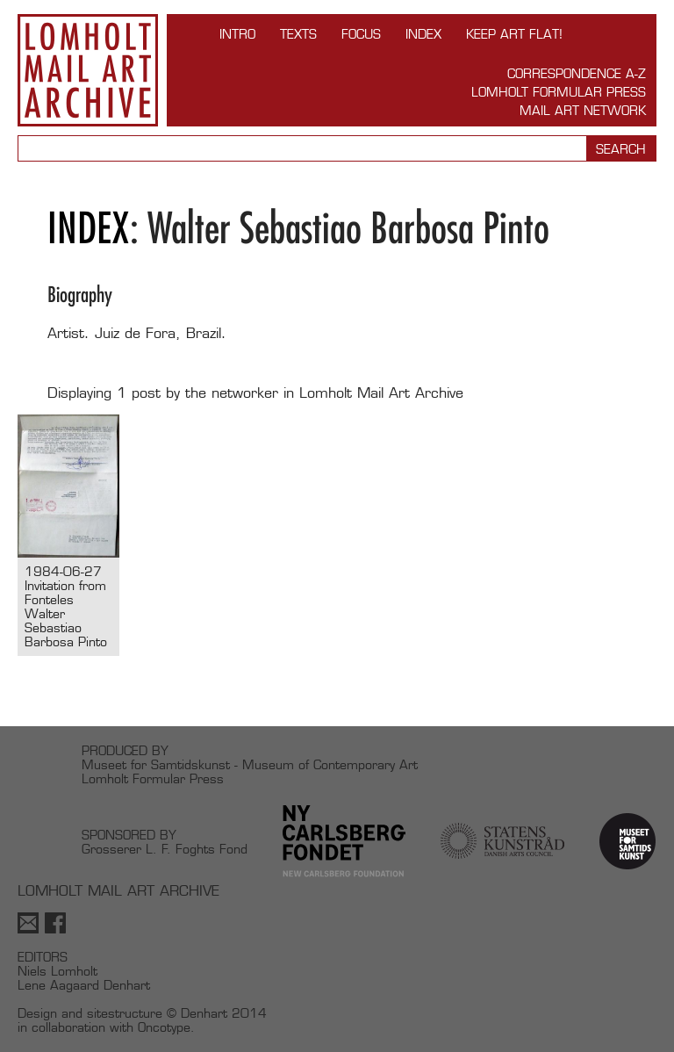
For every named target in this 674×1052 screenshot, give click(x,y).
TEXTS (298, 33)
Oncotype (164, 1027)
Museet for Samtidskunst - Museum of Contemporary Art (250, 764)
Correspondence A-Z (576, 73)
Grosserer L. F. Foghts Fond (164, 848)
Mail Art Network (583, 110)
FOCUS (361, 33)
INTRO (237, 33)
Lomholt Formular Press (558, 91)
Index (423, 33)
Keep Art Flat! (514, 33)
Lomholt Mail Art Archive (88, 70)
